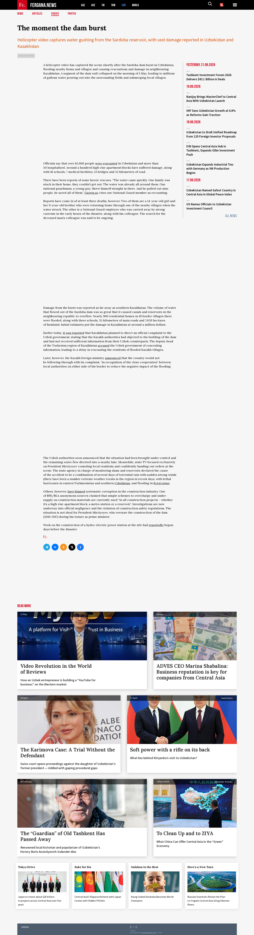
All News (231, 211)
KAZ (83, 5)
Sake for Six (84, 867)
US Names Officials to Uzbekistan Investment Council (208, 202)
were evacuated (106, 163)
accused (104, 345)
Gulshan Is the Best (146, 867)
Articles (37, 13)
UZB (126, 5)
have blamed (76, 491)
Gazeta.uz (91, 193)
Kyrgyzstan (161, 483)
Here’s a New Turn (202, 867)
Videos (55, 13)
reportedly (156, 525)
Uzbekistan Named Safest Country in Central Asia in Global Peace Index (211, 188)
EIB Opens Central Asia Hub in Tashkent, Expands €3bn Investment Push (210, 148)
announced (113, 358)
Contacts (25, 925)
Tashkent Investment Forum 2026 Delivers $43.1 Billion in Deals (208, 77)
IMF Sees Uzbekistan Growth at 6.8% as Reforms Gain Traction (211, 111)
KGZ (94, 5)
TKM (115, 5)
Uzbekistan (122, 483)
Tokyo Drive (28, 867)
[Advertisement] (109, 579)
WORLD (138, 5)
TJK (104, 5)
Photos (72, 13)
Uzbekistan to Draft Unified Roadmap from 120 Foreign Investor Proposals (211, 132)
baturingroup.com (149, 931)
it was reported (73, 333)
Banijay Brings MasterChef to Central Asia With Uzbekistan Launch (211, 98)
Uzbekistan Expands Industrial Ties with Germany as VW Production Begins (209, 165)
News (20, 13)
